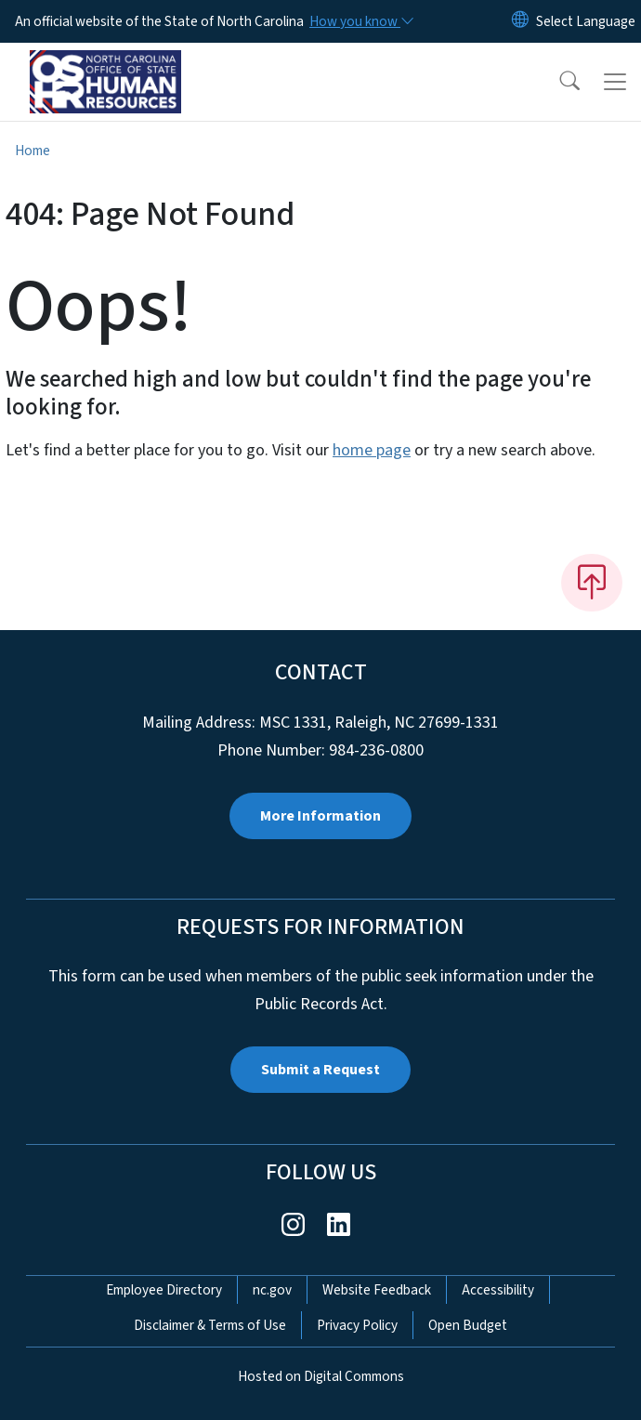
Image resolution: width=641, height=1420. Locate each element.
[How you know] (360, 21)
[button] (557, 81)
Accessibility (498, 1290)
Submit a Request (320, 1069)
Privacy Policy (357, 1325)
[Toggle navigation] (615, 81)
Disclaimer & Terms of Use (210, 1325)
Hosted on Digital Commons (321, 1376)
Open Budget (467, 1325)
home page (372, 450)
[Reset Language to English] (520, 21)
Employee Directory (164, 1290)
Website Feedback (376, 1290)
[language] (585, 21)
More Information (320, 816)
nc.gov (272, 1290)
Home (32, 150)
